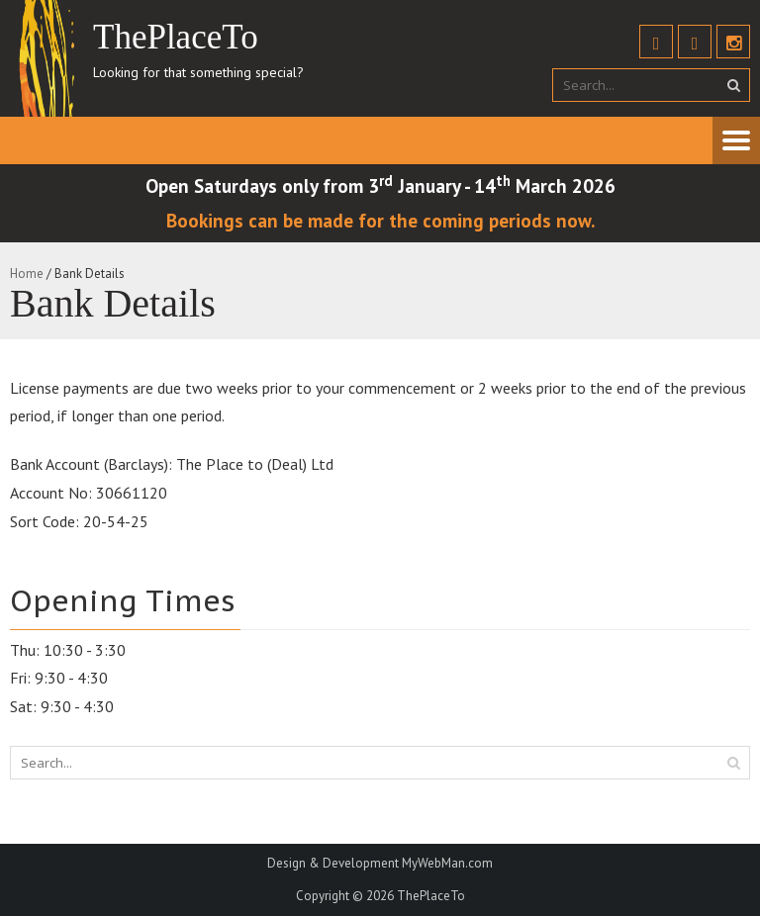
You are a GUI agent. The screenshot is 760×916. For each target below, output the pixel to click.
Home (27, 273)
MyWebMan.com (447, 863)
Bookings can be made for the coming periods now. (380, 220)
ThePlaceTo (431, 895)
